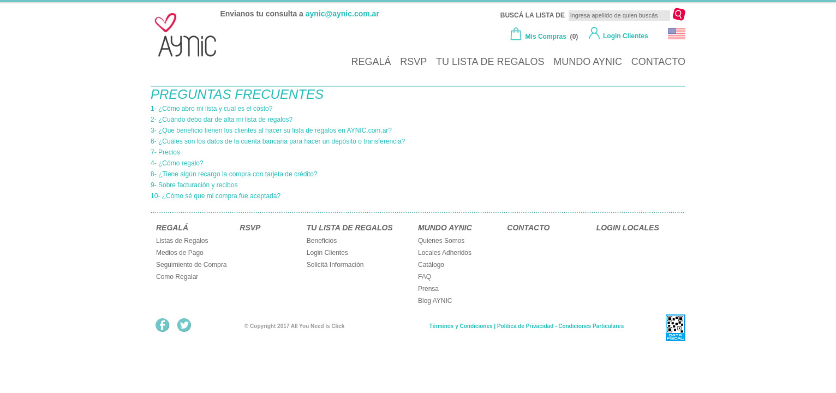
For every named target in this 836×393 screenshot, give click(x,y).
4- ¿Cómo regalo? (177, 163)
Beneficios (322, 241)
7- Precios (165, 152)
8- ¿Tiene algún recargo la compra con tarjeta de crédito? (234, 174)
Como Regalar (177, 277)
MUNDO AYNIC (587, 61)
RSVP (413, 61)
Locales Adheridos (444, 253)
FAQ (424, 277)
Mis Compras (546, 36)
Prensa (428, 289)
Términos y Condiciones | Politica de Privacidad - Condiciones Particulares (526, 326)
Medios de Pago (180, 253)
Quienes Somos (441, 241)
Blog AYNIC (435, 301)
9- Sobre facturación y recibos (194, 185)
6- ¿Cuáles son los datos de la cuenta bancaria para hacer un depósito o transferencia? (278, 141)
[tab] (314, 108)
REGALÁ (371, 61)
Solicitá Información (335, 265)
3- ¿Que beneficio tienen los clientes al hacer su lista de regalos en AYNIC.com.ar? (271, 130)
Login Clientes (625, 36)
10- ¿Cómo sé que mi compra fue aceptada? (215, 196)
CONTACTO (658, 61)
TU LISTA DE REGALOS (490, 61)
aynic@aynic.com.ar (342, 13)
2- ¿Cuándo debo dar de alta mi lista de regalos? (221, 119)
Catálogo (431, 265)
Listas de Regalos (182, 241)
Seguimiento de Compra (191, 265)
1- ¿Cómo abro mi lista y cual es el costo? (211, 108)
